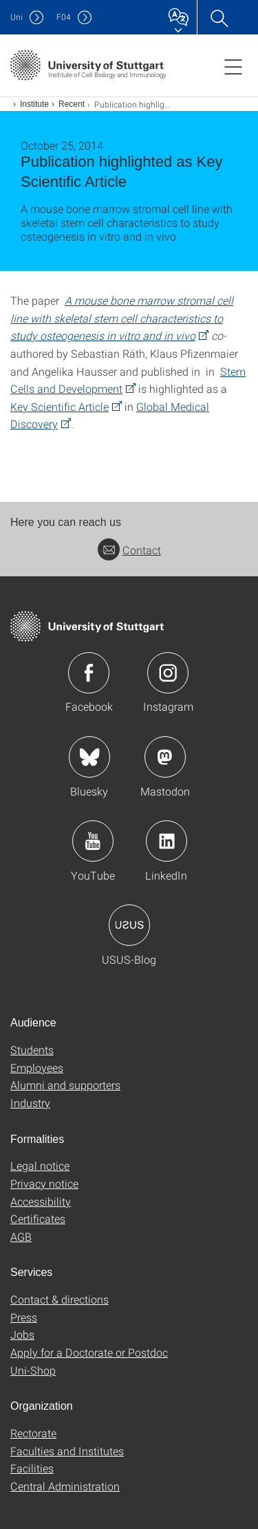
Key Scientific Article (59, 406)
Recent (71, 104)
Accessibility (40, 1201)
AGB (21, 1236)
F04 (63, 17)
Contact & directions (59, 1299)
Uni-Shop (33, 1370)
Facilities (32, 1468)
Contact (129, 550)
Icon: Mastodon (165, 757)
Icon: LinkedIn (166, 841)
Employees (36, 1067)
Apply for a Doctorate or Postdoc (89, 1352)
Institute (34, 104)
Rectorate (33, 1433)
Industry (30, 1102)
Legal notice (39, 1165)
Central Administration (65, 1486)
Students (32, 1049)
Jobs (22, 1334)
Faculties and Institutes (67, 1451)
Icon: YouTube (93, 841)
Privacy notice (44, 1183)
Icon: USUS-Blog (129, 925)
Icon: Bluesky (89, 757)
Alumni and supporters (65, 1084)
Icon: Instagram (168, 672)
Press (23, 1317)
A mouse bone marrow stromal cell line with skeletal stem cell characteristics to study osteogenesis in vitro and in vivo (121, 318)
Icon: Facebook (88, 672)
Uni (16, 17)
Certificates (37, 1218)
